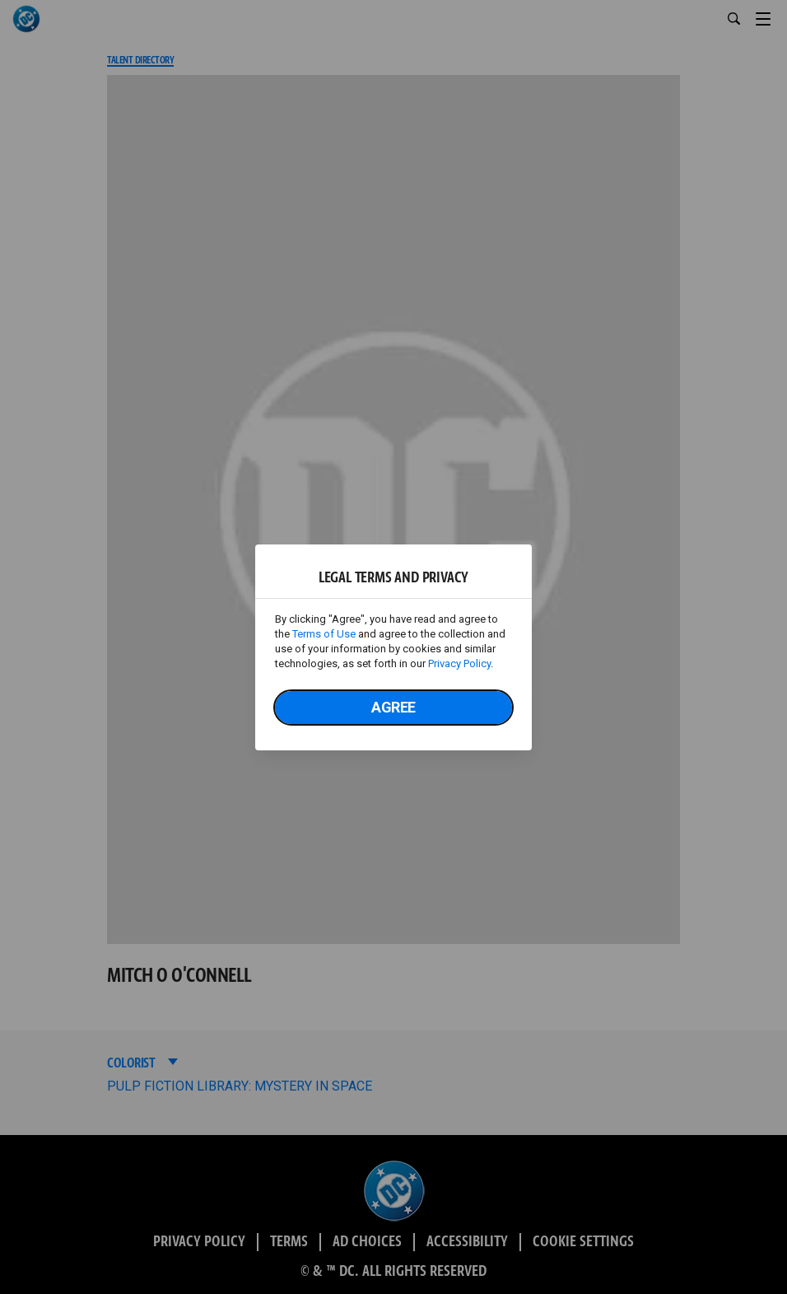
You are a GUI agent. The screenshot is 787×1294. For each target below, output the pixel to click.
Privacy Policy (459, 663)
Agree (393, 707)
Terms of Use (324, 634)
